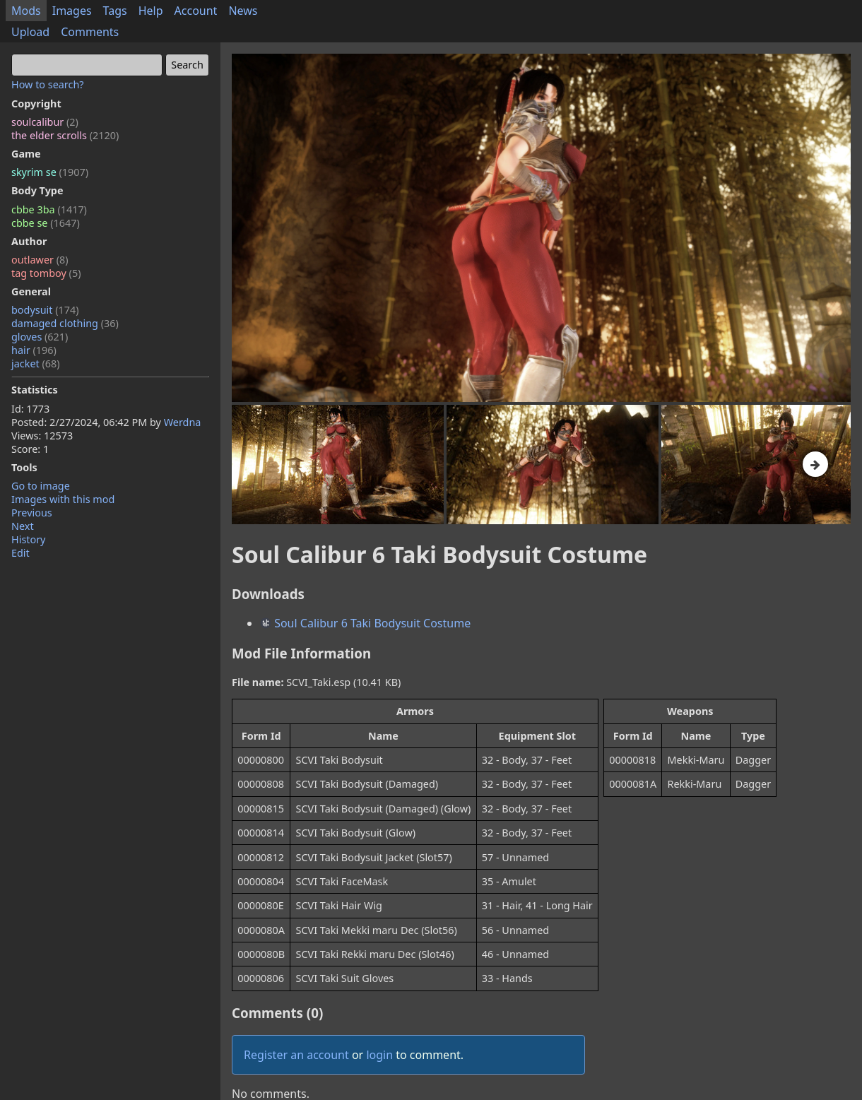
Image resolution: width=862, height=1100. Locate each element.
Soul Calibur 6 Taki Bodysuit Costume (365, 623)
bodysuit (45, 310)
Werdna (182, 422)
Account (196, 10)
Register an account (296, 1055)
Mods (26, 10)
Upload (30, 32)
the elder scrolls (65, 135)
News (242, 10)
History (28, 539)
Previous (31, 512)
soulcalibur (44, 122)
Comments (90, 32)
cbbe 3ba (49, 209)
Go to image (40, 485)
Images (72, 10)
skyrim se (49, 172)
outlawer (40, 259)
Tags (115, 10)
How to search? (47, 84)
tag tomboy (46, 273)
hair (34, 350)
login (379, 1055)
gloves (39, 336)
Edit (20, 553)
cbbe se (45, 223)
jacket (35, 363)
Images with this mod (62, 499)
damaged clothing (65, 323)
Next (22, 526)
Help (150, 10)
